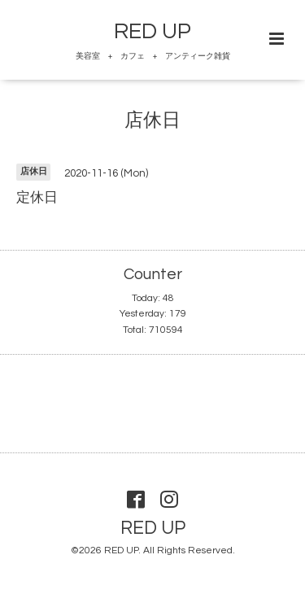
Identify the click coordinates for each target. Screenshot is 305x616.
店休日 (152, 120)
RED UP (152, 31)
